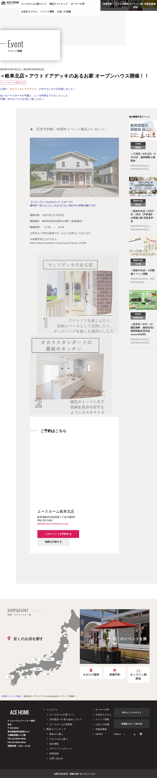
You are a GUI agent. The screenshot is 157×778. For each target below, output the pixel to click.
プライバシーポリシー (60, 748)
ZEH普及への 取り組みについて (65, 719)
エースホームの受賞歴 (60, 724)
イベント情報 (102, 719)
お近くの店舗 (102, 724)
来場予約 (107, 4)
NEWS (98, 734)
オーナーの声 (102, 709)
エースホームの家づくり (61, 714)
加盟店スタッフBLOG (131, 724)
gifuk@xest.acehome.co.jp (52, 523)
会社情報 (54, 743)
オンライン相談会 (136, 5)
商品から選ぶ (56, 734)
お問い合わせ (56, 758)
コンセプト (52, 709)
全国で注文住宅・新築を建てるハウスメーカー (74, 773)
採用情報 (54, 753)
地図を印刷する (53, 542)
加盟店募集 (150, 4)
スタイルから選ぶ (58, 739)
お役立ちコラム (103, 714)
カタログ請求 (121, 4)
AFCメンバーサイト (131, 712)
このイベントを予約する (58, 534)
